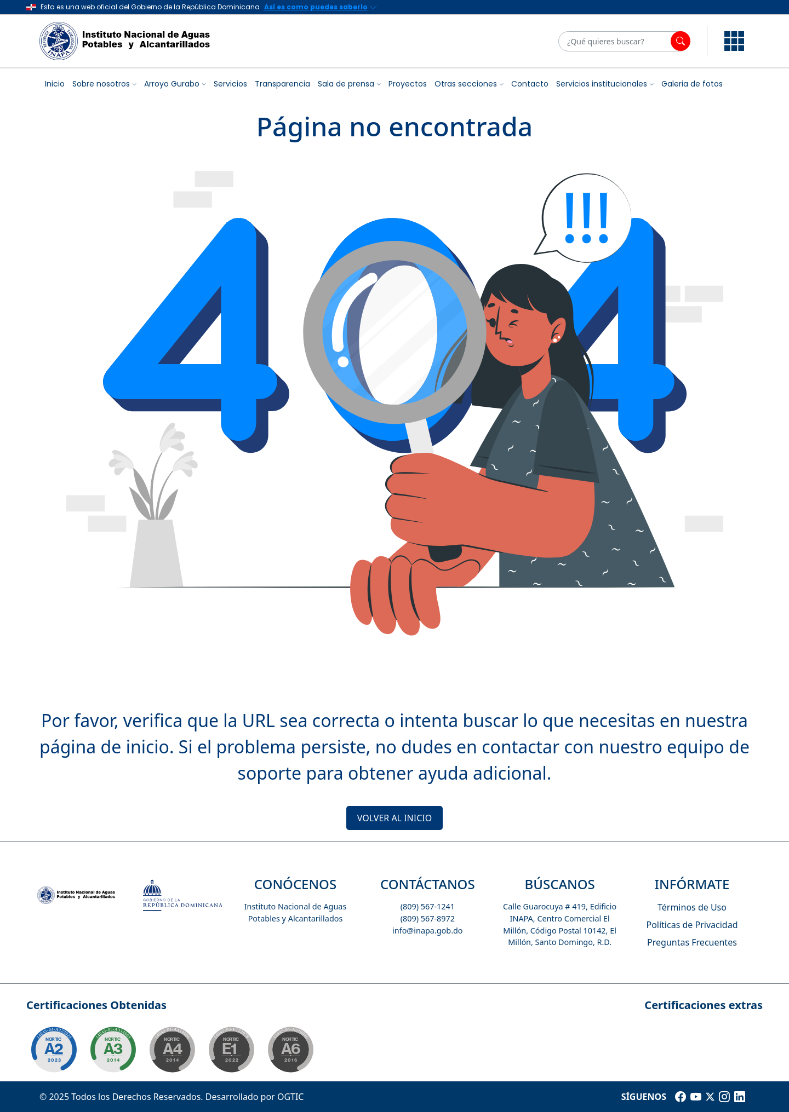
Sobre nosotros (101, 83)
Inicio (55, 83)
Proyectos (407, 83)
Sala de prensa (346, 83)
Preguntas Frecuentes (692, 942)
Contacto (529, 83)
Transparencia (282, 83)
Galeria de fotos (692, 83)
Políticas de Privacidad (691, 925)
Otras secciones (465, 83)
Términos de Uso (692, 907)
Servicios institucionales (601, 83)
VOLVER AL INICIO (394, 818)
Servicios (230, 83)
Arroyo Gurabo (171, 83)
